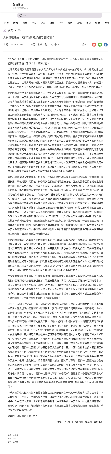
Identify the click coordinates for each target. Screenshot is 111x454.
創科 (61, 22)
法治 (70, 22)
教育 (88, 22)
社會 (106, 22)
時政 (15, 22)
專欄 (34, 22)
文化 (79, 22)
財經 (52, 22)
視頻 (24, 22)
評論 (43, 22)
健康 (97, 22)
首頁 (6, 22)
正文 (19, 30)
